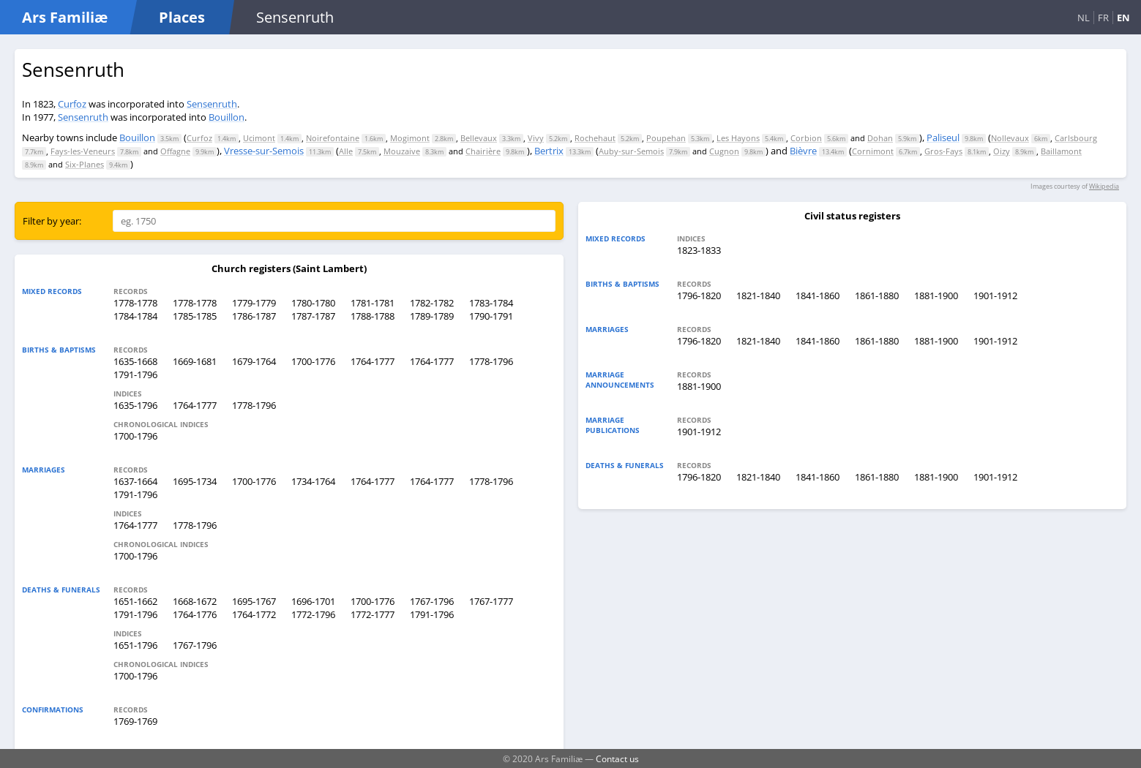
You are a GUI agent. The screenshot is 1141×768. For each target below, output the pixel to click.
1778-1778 (135, 302)
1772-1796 (313, 614)
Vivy (536, 137)
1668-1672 (195, 601)
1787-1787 (313, 316)
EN (1123, 17)
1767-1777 (491, 601)
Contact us (617, 758)
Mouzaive (402, 151)
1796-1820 (699, 295)
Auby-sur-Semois (631, 151)
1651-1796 (135, 645)
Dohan (880, 137)
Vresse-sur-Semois (264, 150)
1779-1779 (254, 302)
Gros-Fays (943, 151)
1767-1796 (432, 601)
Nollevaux (1010, 137)
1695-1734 (195, 481)
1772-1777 (372, 614)
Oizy (1001, 151)
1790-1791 (491, 316)
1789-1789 (432, 316)
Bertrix (549, 150)
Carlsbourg (1076, 137)
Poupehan (666, 137)
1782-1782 (432, 302)
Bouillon (226, 117)
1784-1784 (135, 316)
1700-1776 (313, 361)
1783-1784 (491, 302)
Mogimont (410, 137)
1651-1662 (135, 601)
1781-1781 (372, 302)
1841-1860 (817, 295)
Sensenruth (212, 103)
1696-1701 (313, 601)
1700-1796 (135, 436)
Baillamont (1061, 151)
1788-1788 (372, 316)
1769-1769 (135, 721)
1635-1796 (135, 405)
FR (1103, 17)
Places (182, 17)
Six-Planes (84, 164)
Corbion (806, 137)
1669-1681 (195, 361)
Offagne (175, 151)
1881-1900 (936, 295)
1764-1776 (195, 614)
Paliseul (943, 137)
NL (1083, 17)
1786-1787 (254, 316)
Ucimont (259, 137)
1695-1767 (254, 601)
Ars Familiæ (65, 17)
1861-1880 (877, 295)
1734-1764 (313, 481)
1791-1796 (135, 374)
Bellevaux (478, 137)
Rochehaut (595, 137)
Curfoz (72, 103)
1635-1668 (135, 361)
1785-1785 (195, 316)
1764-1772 (254, 614)
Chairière (483, 151)
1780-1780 (313, 302)
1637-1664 (135, 481)
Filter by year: (52, 220)
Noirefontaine (332, 137)
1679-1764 (254, 361)
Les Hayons (738, 137)
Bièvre (803, 150)
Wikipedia (1104, 186)
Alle (346, 151)
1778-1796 (491, 361)
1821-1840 (758, 295)
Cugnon (724, 151)
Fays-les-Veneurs (82, 151)
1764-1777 (372, 361)
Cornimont (873, 151)
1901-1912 (995, 295)
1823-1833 (699, 250)
